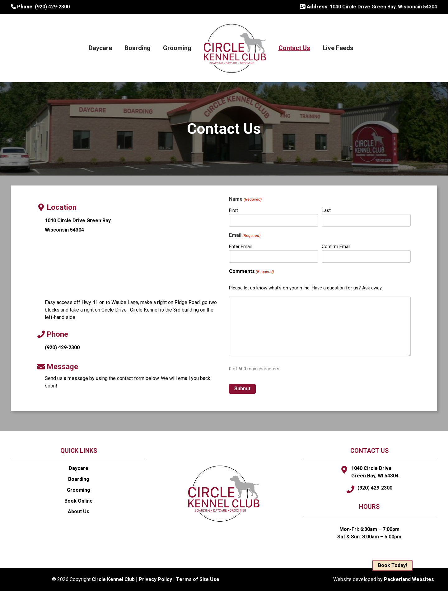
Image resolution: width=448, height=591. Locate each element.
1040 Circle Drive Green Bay (78, 220)
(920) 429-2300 (62, 347)
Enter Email (240, 246)
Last (326, 210)
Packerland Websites (409, 579)
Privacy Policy (155, 579)
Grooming (177, 48)
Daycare (100, 48)
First (233, 210)
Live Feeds (338, 48)
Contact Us (294, 48)
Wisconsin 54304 (64, 230)
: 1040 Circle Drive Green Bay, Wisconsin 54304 (368, 7)
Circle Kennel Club (113, 579)
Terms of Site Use (197, 579)
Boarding (137, 48)
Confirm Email (336, 246)
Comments (251, 271)
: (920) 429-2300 (40, 7)
